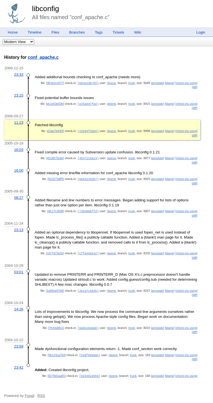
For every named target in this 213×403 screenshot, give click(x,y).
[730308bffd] (88, 210)
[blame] (169, 83)
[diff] (194, 86)
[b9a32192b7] (88, 178)
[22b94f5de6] (88, 130)
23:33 (18, 74)
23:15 (18, 95)
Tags (99, 32)
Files (55, 32)
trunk (131, 83)
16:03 (18, 149)
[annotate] (157, 83)
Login (200, 32)
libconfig (45, 8)
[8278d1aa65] (56, 373)
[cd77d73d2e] (55, 251)
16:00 (18, 169)
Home (13, 32)
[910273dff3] (56, 177)
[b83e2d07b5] (88, 83)
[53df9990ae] (89, 352)
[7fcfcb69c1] (56, 325)
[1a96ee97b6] (55, 288)
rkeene (111, 83)
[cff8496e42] (88, 252)
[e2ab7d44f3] (55, 130)
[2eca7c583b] (88, 289)
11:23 (18, 122)
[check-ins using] (186, 83)
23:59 (18, 344)
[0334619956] (89, 373)
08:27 (18, 196)
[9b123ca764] (57, 352)
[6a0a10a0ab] (88, 326)
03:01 (18, 270)
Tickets (118, 32)
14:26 (18, 307)
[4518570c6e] (55, 157)
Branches (77, 32)
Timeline (35, 32)
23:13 (18, 228)
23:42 (18, 365)
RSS (41, 393)
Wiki (137, 32)
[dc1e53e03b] (55, 103)
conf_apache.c (43, 57)
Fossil (29, 393)
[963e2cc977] (55, 83)
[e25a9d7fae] (88, 103)
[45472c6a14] (88, 157)
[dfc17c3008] (55, 209)
